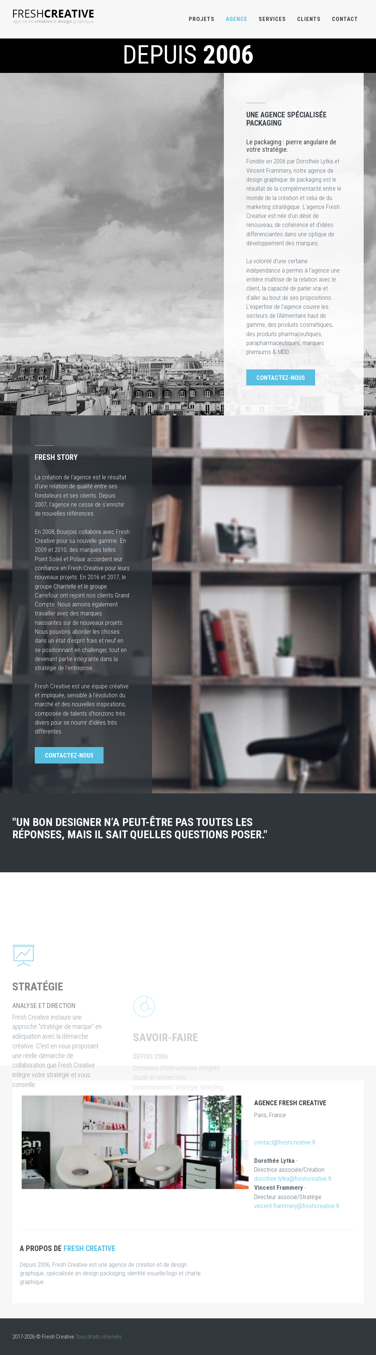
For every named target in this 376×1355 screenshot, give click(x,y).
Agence (236, 19)
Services (272, 19)
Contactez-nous (280, 377)
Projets (202, 19)
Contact (345, 19)
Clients (309, 19)
